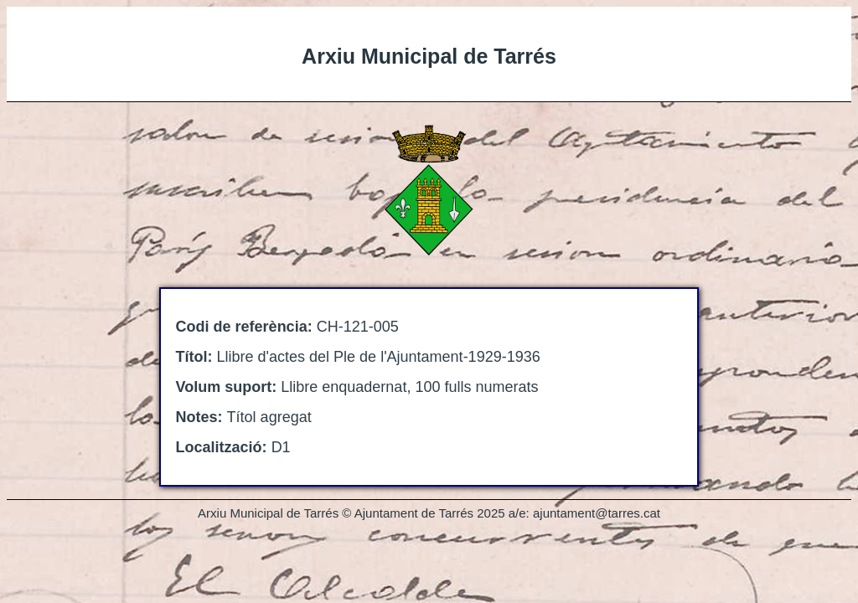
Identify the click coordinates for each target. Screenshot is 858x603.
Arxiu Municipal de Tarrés (429, 56)
